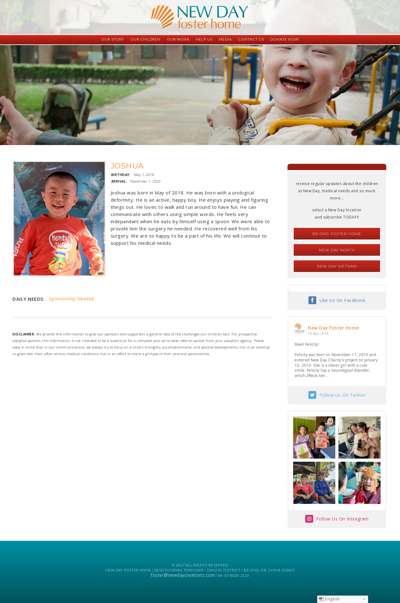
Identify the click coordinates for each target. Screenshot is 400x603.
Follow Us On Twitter (342, 395)
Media (225, 39)
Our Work (178, 39)
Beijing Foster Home (336, 233)
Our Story (112, 39)
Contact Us (251, 39)
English (329, 599)
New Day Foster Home (333, 328)
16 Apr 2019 (318, 333)
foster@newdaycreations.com (183, 575)
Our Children (145, 39)
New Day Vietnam (337, 266)
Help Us (204, 39)
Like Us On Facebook (342, 300)
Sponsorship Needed (71, 299)
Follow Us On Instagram (342, 519)
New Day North (337, 250)
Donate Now (284, 39)
